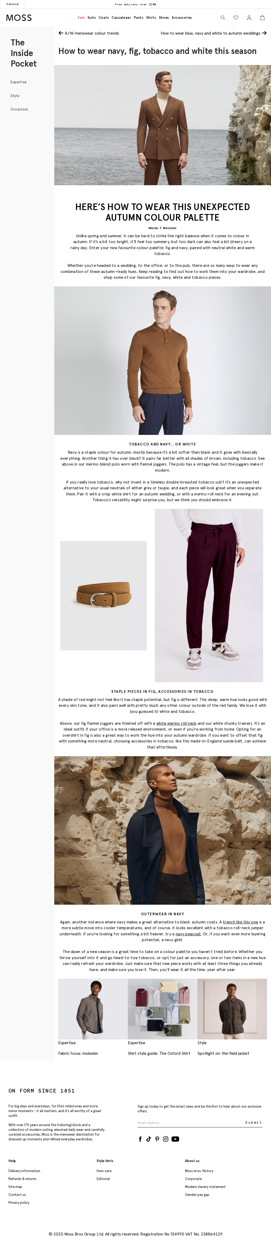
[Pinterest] (157, 1138)
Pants (139, 17)
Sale (81, 17)
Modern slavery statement (205, 1186)
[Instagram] (165, 1138)
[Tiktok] (148, 1138)
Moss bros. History (199, 1171)
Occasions (19, 109)
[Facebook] (140, 1138)
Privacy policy (18, 1202)
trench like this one (240, 922)
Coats (104, 17)
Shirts (151, 17)
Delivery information (24, 1171)
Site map (15, 1186)
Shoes (164, 17)
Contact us (17, 1194)
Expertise (19, 82)
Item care (104, 1171)
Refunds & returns (22, 1179)
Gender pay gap (197, 1194)
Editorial (13, 4)
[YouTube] (175, 1138)
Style (15, 96)
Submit (254, 1122)
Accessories (182, 17)
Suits (92, 17)
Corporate (193, 1179)
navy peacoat (188, 933)
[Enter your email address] (191, 1122)
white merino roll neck (176, 723)
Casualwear (121, 17)
